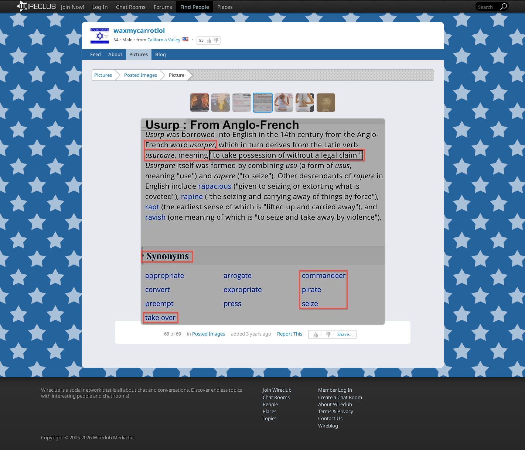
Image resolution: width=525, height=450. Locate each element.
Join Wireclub (277, 390)
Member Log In (335, 390)
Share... (344, 334)
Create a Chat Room (340, 397)
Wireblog (328, 426)
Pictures (138, 54)
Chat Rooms (131, 6)
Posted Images (140, 75)
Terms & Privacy (335, 411)
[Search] (487, 7)
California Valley (163, 39)
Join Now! (72, 6)
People (270, 404)
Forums (163, 6)
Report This (289, 333)
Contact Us (330, 418)
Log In (100, 6)
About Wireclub (335, 404)
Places (225, 6)
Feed (95, 54)
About (115, 54)
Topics (269, 418)
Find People (194, 6)
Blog (160, 54)
